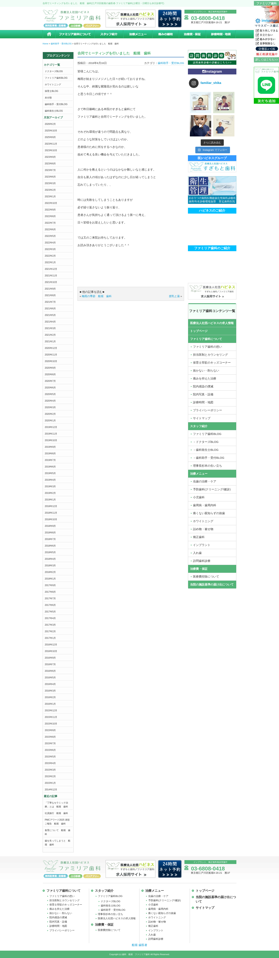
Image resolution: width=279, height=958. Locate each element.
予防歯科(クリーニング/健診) (212, 489)
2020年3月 (50, 407)
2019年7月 (50, 460)
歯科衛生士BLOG (54, 111)
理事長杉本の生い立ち (207, 465)
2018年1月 (50, 578)
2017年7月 (50, 598)
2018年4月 (50, 559)
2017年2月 (50, 631)
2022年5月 (50, 236)
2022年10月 (51, 203)
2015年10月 (51, 723)
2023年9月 (50, 157)
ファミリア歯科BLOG (56, 78)
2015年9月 (50, 730)
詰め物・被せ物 (203, 529)
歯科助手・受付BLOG (56, 104)
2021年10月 (51, 282)
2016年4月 (50, 684)
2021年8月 (50, 295)
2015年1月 (50, 783)
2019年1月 (50, 499)
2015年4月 (50, 763)
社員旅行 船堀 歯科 (56, 813)
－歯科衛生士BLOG (206, 449)
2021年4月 (50, 321)
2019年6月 (50, 466)
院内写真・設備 (203, 394)
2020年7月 (50, 381)
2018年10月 (51, 519)
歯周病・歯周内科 (204, 505)
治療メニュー (137, 34)
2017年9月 (50, 585)
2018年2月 (50, 572)
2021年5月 (50, 315)
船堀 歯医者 (139, 945)
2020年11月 (51, 354)
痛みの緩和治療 (165, 34)
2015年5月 (50, 756)
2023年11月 (51, 143)
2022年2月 (50, 255)
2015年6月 (50, 750)
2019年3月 (50, 486)
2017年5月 (50, 611)
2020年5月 (50, 394)
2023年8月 (50, 163)
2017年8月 (50, 592)
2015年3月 (50, 769)
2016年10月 (51, 651)
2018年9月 (50, 526)
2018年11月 (51, 512)
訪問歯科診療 (201, 560)
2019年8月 (50, 453)
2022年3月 (50, 249)
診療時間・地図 (221, 34)
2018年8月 (50, 532)
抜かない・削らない (206, 370)
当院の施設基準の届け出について (212, 584)
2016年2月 (50, 697)
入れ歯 (197, 552)
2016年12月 (51, 644)
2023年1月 (50, 196)
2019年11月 (51, 433)
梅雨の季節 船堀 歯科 (97, 296)
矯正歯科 (199, 537)
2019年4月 (50, 480)
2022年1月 (50, 262)
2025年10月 (51, 130)
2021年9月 (50, 288)
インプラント (201, 545)
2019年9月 (50, 447)
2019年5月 (50, 473)
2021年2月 (50, 335)
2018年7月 (50, 539)
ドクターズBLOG (54, 71)
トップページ (199, 331)
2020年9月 (50, 367)
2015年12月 (51, 710)
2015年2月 (50, 776)
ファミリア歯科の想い (207, 346)
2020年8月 (50, 374)
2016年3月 (50, 690)
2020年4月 (50, 400)
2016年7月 (50, 664)
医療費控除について (206, 576)
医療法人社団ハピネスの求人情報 (212, 323)
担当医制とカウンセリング (210, 354)
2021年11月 (51, 275)
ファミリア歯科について (74, 34)
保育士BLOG (51, 91)
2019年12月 (51, 427)
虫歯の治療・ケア (204, 481)
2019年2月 (50, 493)
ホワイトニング (53, 84)
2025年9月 (50, 137)
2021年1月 (50, 341)
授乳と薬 (174, 296)
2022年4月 (50, 242)
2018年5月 (50, 552)
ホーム (49, 34)
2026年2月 (50, 124)
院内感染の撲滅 (203, 386)
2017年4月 (50, 618)
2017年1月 (50, 638)
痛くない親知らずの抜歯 (209, 513)
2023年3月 (50, 183)
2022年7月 (50, 223)
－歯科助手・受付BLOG (208, 457)
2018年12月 (51, 506)
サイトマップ (201, 418)
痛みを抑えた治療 (204, 378)
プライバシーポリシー (207, 410)
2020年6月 (50, 387)
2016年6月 (50, 671)
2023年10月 (51, 150)
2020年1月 (50, 420)
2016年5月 (50, 677)
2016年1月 (50, 704)
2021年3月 (50, 328)
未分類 (48, 97)
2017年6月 (50, 605)
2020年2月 (50, 414)
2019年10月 (51, 440)
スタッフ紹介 (108, 34)
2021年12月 (51, 269)
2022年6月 (50, 229)
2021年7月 (50, 302)
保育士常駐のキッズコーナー (212, 362)
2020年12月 (51, 348)
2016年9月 (50, 657)
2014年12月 (51, 789)
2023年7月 (50, 170)
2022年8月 (50, 216)
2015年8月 (50, 737)
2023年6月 (50, 176)
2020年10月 (51, 361)
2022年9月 (50, 209)
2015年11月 (51, 717)
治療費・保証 (192, 34)
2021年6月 (50, 308)
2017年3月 (50, 624)
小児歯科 (199, 497)
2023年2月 (50, 190)
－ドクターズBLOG (206, 441)
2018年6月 (50, 545)
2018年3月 (50, 565)
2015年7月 (50, 743)
